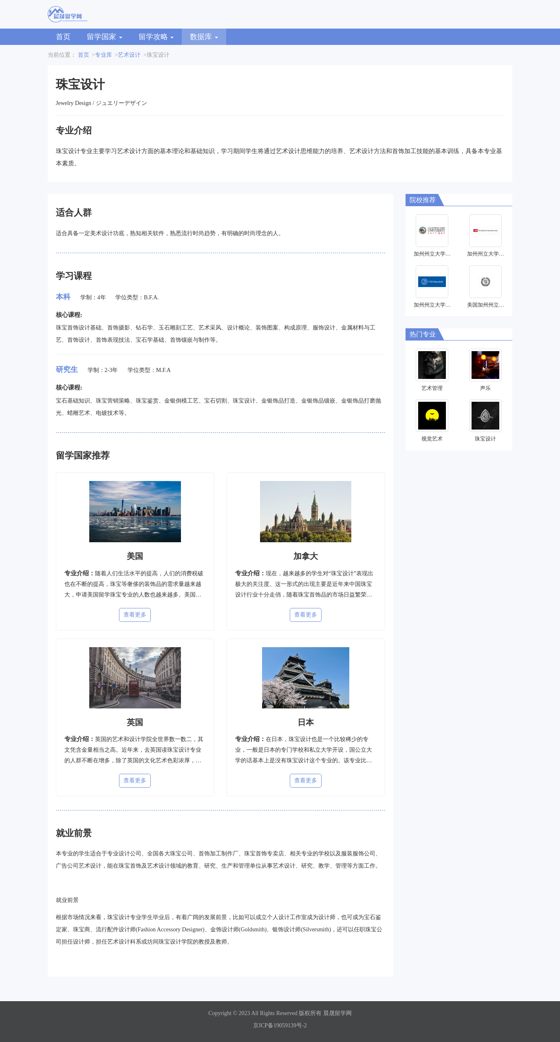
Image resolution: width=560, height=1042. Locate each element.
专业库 (103, 55)
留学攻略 (156, 37)
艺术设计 (129, 55)
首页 (63, 37)
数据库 (204, 37)
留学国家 (104, 37)
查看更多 (134, 615)
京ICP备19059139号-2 (279, 1025)
